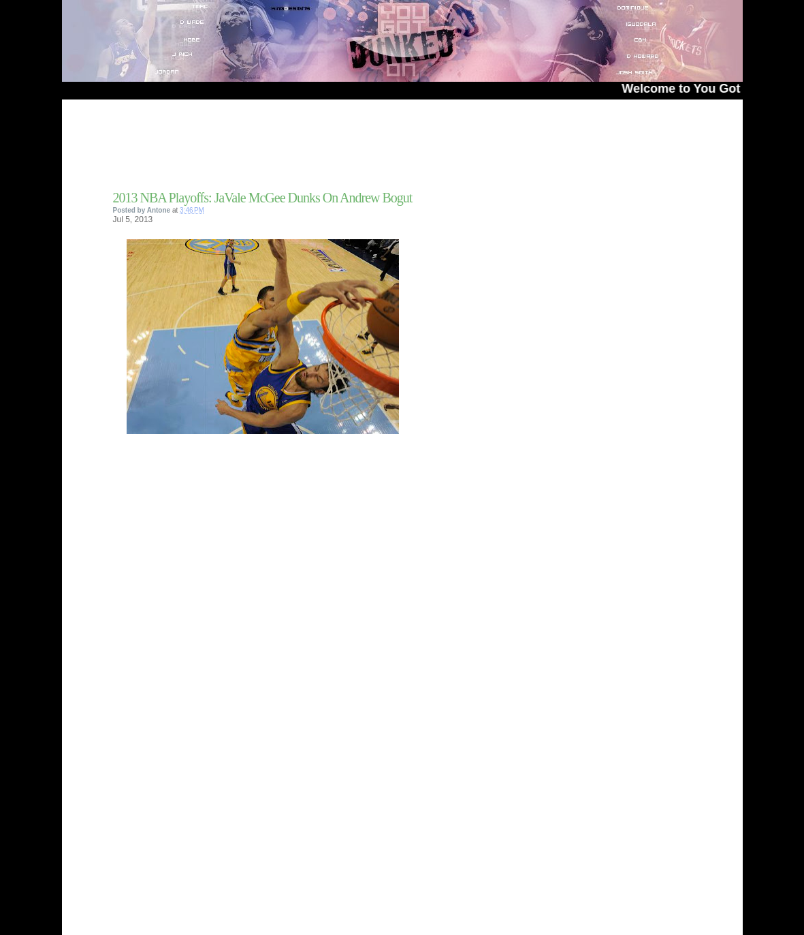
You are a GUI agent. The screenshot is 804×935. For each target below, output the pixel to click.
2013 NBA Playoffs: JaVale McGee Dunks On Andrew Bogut (263, 197)
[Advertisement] (272, 149)
